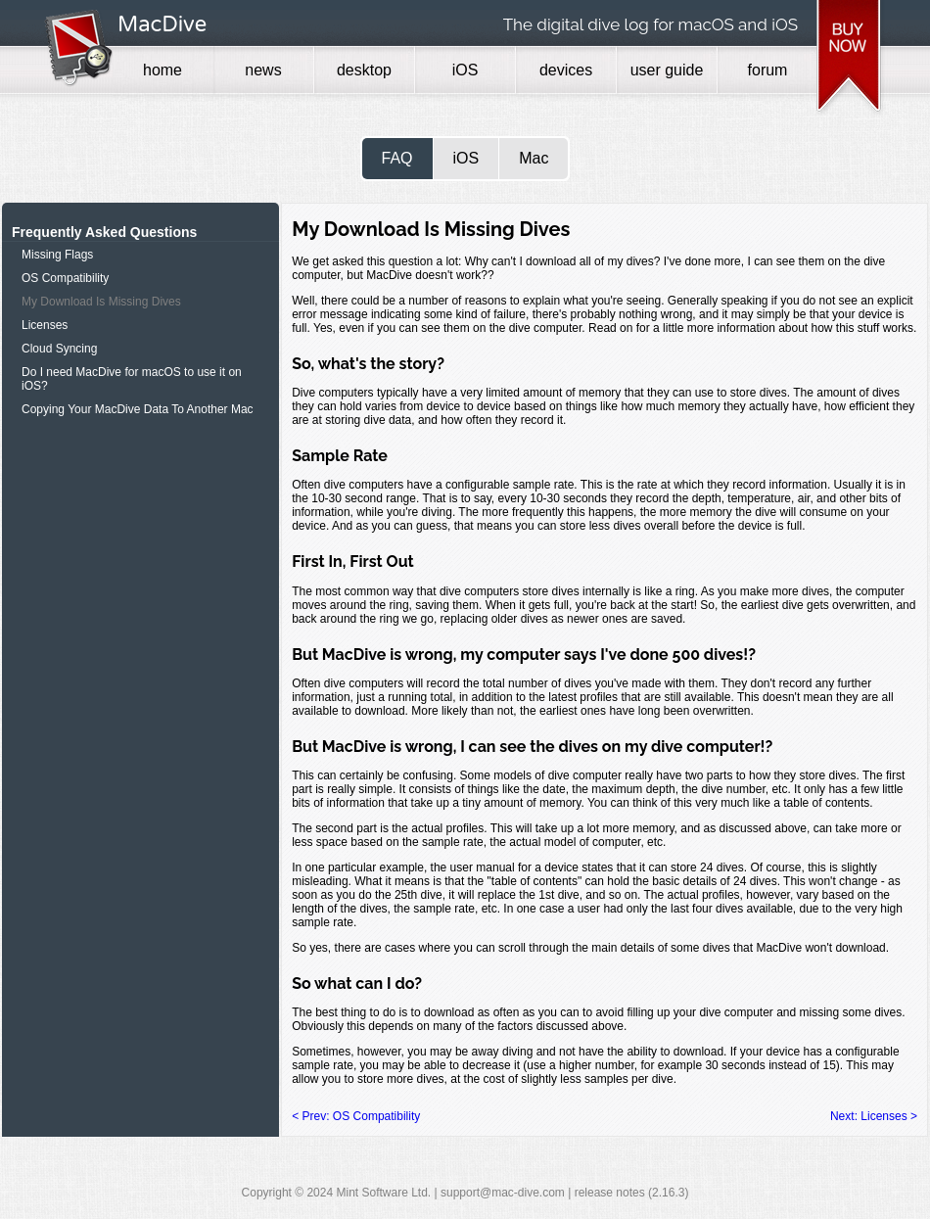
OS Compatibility (65, 278)
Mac (533, 158)
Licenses (45, 325)
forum (768, 70)
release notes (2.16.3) (632, 1192)
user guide (667, 70)
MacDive (162, 24)
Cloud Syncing (59, 348)
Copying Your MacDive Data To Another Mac (138, 409)
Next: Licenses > (873, 1116)
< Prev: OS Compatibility (356, 1116)
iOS (466, 158)
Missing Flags (57, 254)
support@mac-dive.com (503, 1192)
